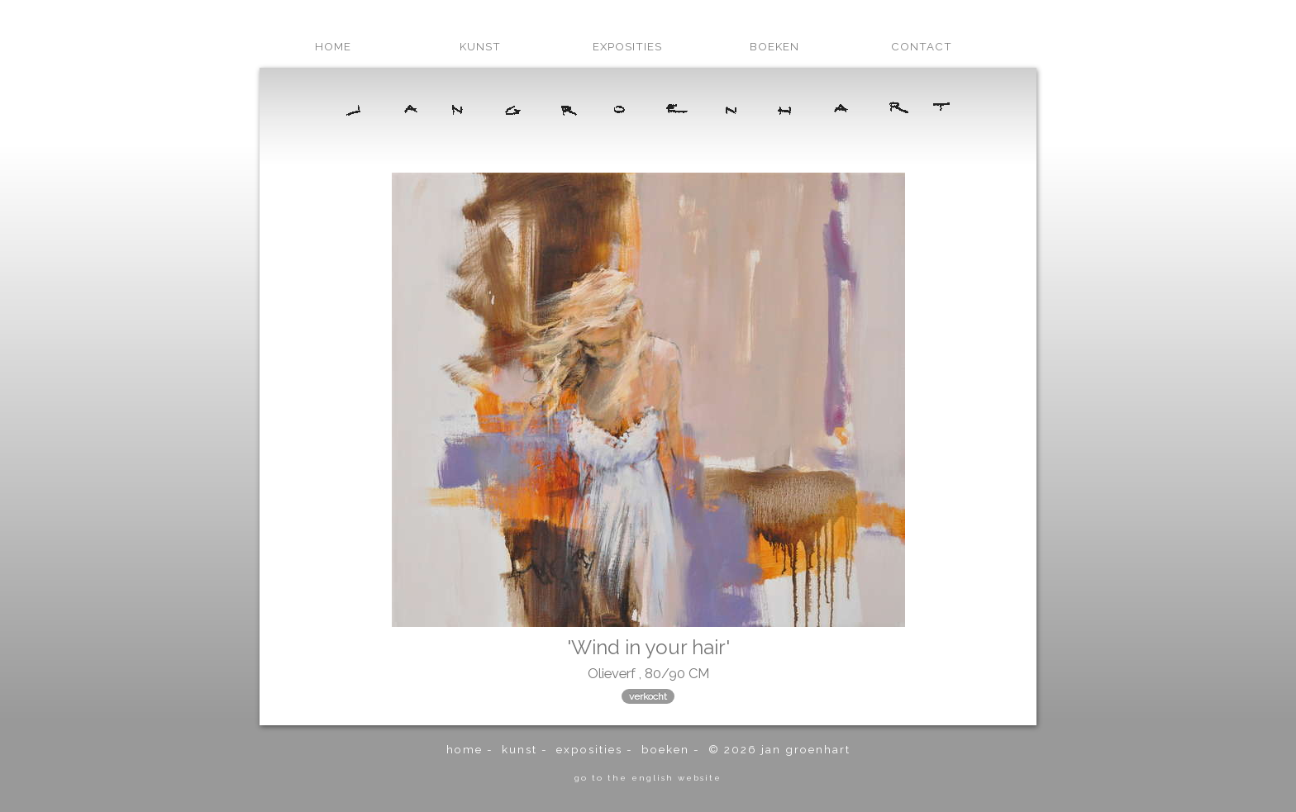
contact (921, 46)
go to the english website (648, 777)
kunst (480, 46)
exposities (627, 46)
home (333, 46)
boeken (774, 46)
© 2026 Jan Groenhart (779, 749)
